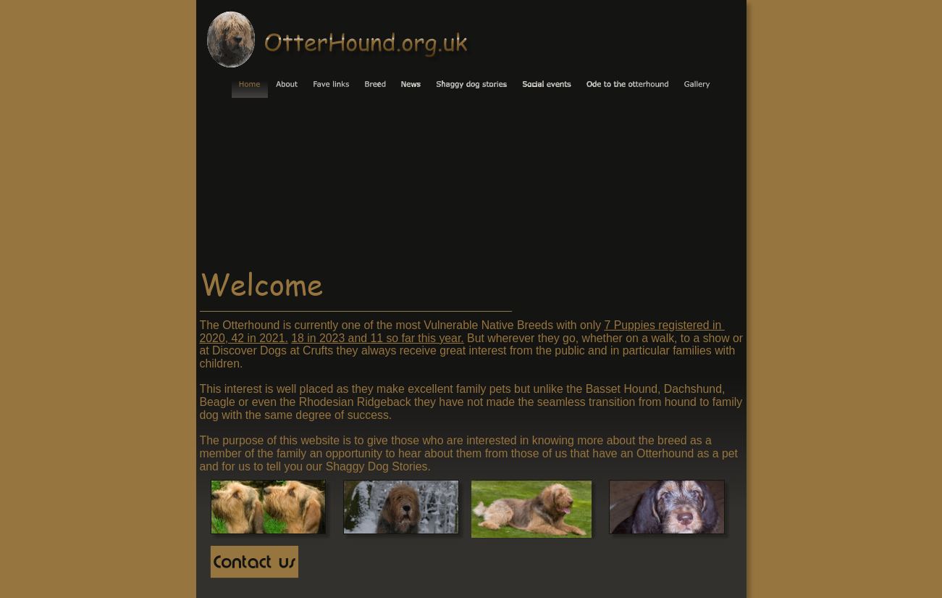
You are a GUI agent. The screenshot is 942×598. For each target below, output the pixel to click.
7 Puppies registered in (664, 325)
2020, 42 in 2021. (244, 338)
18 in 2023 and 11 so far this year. (377, 338)
